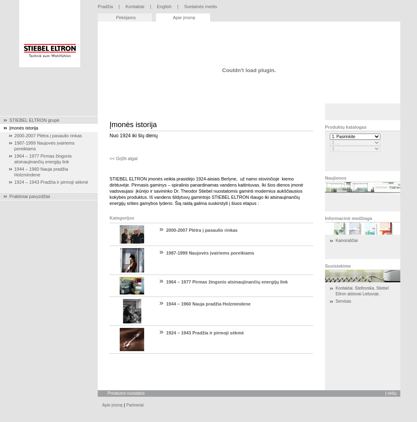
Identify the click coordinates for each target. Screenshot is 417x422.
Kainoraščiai (347, 240)
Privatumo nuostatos (126, 393)
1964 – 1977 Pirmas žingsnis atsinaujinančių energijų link (227, 281)
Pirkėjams (126, 17)
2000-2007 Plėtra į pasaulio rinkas (202, 230)
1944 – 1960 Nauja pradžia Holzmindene (208, 303)
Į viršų (390, 393)
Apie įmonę (184, 17)
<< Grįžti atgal (123, 158)
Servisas (343, 301)
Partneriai (135, 405)
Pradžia (105, 6)
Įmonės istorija (23, 127)
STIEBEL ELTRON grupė (34, 120)
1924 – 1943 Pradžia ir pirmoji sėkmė (205, 332)
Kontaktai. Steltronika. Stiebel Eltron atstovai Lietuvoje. (362, 291)
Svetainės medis (200, 6)
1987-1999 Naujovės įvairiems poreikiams (210, 253)
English (164, 6)
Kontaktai (134, 6)
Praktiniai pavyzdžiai (29, 196)
